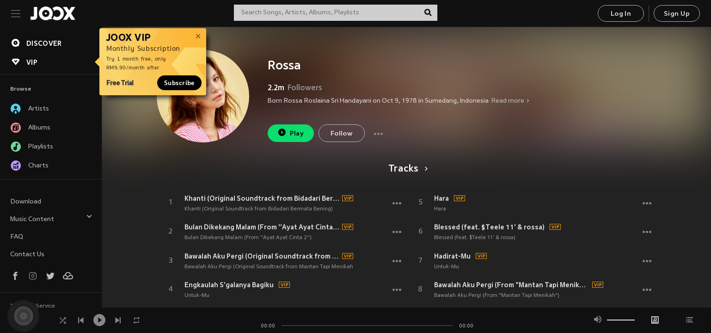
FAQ (16, 237)
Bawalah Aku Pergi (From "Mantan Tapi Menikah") (511, 285)
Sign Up (677, 14)
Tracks (406, 169)
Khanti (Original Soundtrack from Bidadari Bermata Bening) (262, 198)
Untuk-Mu (196, 295)
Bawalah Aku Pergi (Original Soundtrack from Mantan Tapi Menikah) (262, 256)
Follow (341, 133)
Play (290, 132)
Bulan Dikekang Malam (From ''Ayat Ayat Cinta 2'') (262, 227)
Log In (621, 14)
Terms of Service (32, 306)
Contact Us (27, 254)
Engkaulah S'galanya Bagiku (229, 285)
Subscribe (179, 82)
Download (25, 201)
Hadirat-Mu (452, 256)
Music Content (51, 218)
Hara (441, 198)
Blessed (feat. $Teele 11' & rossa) (489, 227)
